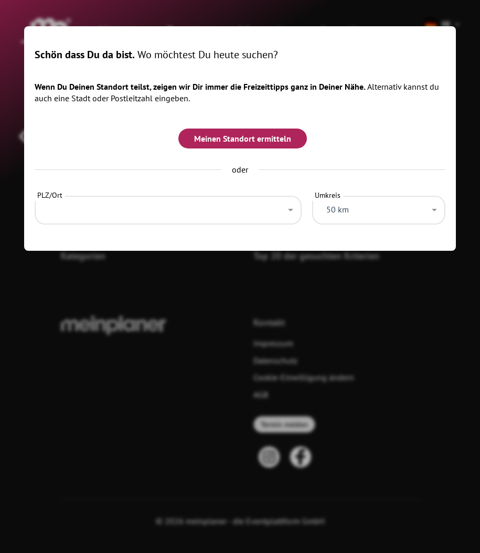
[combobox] (168, 207)
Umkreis (327, 195)
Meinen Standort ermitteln (242, 138)
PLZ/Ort (49, 195)
